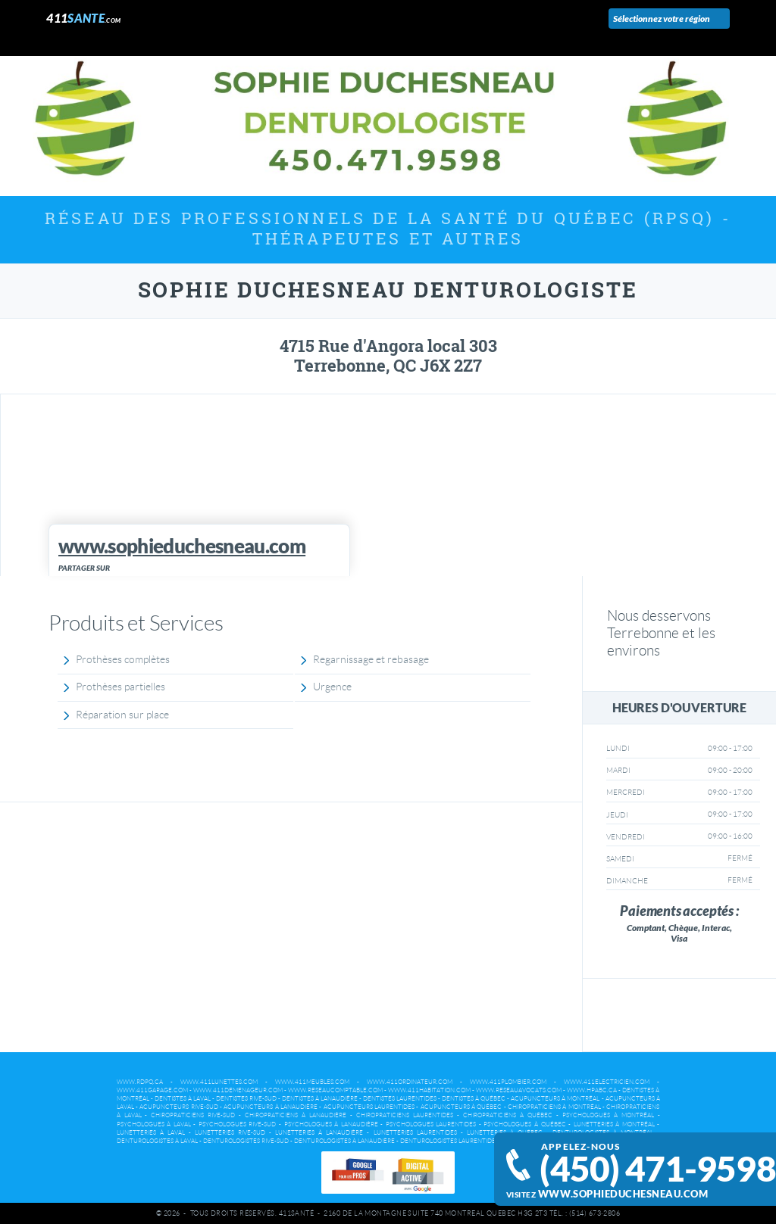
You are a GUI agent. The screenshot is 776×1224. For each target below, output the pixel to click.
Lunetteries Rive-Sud (230, 1132)
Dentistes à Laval (183, 1098)
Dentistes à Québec (473, 1098)
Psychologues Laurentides (431, 1124)
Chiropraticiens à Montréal (554, 1107)
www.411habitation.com (429, 1090)
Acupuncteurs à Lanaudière (271, 1107)
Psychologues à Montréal (608, 1115)
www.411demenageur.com (238, 1090)
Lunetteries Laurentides (415, 1132)
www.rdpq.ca (140, 1082)
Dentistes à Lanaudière (320, 1098)
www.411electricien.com (606, 1082)
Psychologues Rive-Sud (238, 1124)
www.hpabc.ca (592, 1090)
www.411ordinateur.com (409, 1082)
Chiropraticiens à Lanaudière (295, 1115)
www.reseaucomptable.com (335, 1090)
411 (83, 18)
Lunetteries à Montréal (614, 1124)
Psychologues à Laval (154, 1124)
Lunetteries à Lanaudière (319, 1132)
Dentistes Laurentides (399, 1098)
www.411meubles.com (312, 1082)
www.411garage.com (152, 1090)
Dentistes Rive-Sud (246, 1098)
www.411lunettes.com (219, 1082)
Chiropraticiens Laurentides (404, 1115)
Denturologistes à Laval (157, 1141)
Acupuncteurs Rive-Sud (178, 1107)
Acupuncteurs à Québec (461, 1107)
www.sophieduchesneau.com (623, 1194)
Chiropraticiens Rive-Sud (193, 1115)
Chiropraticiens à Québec (507, 1115)
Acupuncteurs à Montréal (555, 1098)
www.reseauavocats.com (519, 1090)
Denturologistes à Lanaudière (344, 1141)
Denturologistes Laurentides (449, 1141)
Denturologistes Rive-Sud (246, 1141)
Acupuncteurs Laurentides (369, 1107)
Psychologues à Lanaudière (331, 1124)
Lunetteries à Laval (151, 1132)
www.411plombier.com (508, 1082)
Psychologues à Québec (524, 1124)
